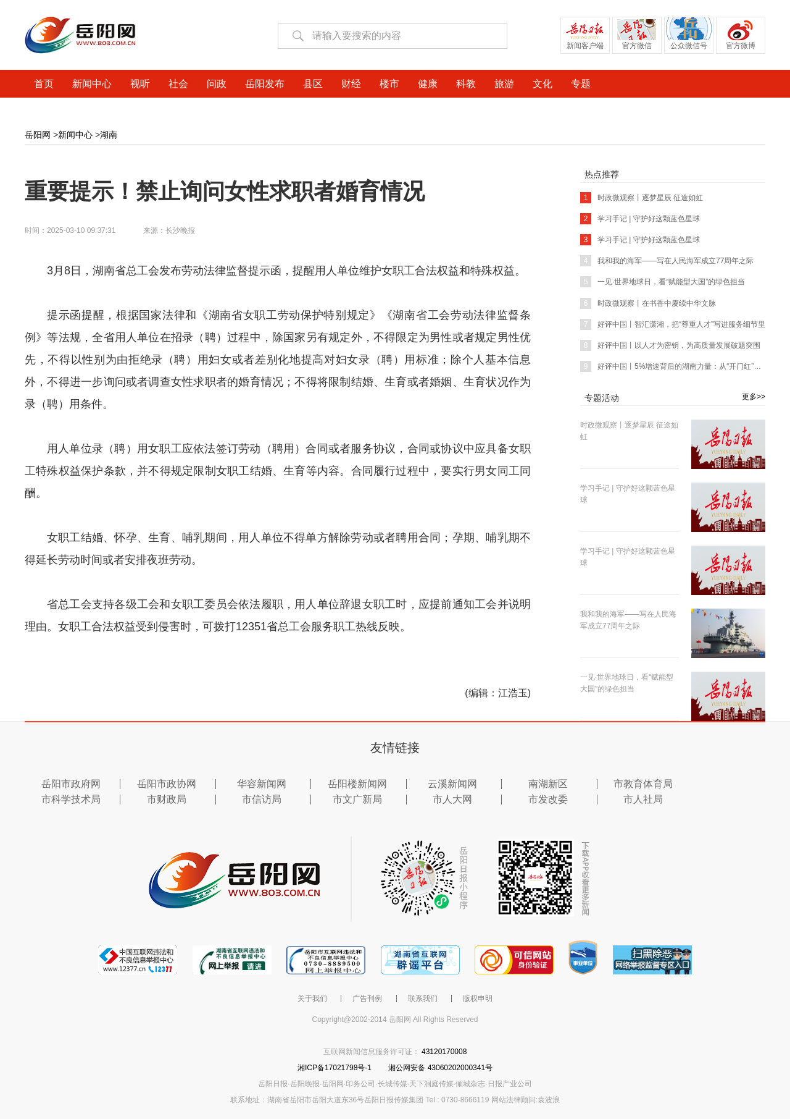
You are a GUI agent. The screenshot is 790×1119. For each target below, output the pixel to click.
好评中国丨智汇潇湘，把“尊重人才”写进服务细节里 (672, 324)
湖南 (108, 135)
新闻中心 (75, 135)
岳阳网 (38, 135)
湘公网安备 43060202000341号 (440, 1067)
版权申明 (478, 998)
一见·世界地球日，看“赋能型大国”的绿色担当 (662, 281)
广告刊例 (367, 998)
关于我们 (312, 998)
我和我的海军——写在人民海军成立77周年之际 (667, 260)
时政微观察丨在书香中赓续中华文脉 (648, 303)
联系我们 (423, 998)
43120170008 (444, 1051)
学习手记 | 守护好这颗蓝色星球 (640, 218)
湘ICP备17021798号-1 (335, 1067)
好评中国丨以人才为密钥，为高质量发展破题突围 (670, 345)
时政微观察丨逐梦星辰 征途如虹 (641, 197)
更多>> (753, 396)
